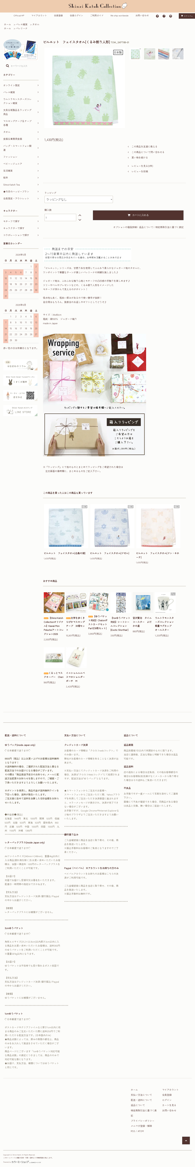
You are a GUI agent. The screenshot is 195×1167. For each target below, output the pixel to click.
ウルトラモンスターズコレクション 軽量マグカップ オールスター (165, 624)
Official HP (19, 15)
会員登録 (58, 15)
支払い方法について (141, 1095)
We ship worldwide (119, 15)
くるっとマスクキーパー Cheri (53, 675)
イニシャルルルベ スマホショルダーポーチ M (76, 677)
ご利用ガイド (96, 15)
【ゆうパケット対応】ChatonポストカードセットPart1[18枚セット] (97, 622)
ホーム (7, 24)
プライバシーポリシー (142, 1120)
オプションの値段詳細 (125, 227)
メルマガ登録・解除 (141, 1126)
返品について (146, 227)
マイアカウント (39, 15)
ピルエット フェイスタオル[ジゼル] (109, 553)
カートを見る (169, 1105)
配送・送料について (141, 1100)
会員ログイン (76, 15)
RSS (133, 1131)
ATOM (141, 1131)
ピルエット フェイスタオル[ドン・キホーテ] (157, 555)
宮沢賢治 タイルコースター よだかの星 (142, 622)
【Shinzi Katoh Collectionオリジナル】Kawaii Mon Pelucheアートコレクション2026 (54, 626)
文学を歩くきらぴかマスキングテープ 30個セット (75, 624)
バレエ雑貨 (22, 24)
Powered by (22, 1162)
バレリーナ (22, 28)
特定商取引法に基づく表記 (169, 227)
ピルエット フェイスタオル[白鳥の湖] (64, 553)
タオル (35, 24)
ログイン (167, 1100)
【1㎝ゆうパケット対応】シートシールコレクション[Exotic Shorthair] (120, 624)
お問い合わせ (142, 15)
